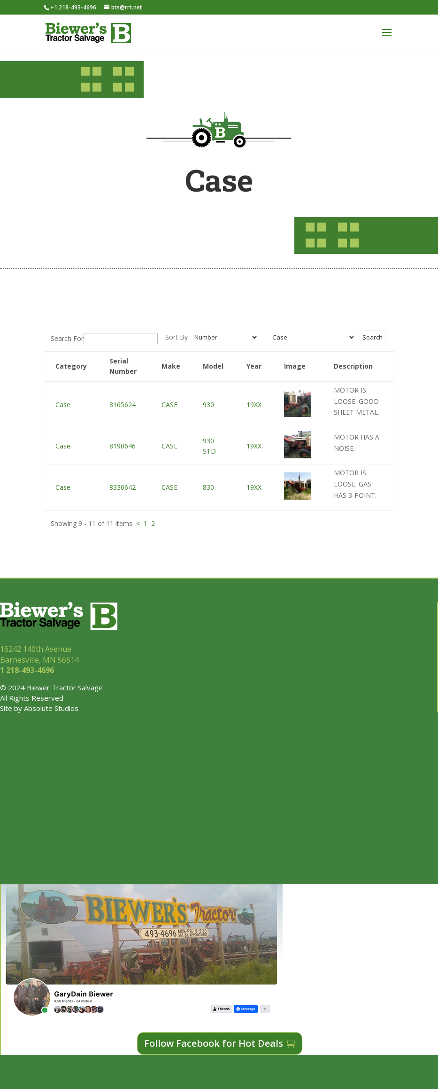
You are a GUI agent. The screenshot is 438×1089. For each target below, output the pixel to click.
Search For (67, 338)
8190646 (122, 445)
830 (208, 487)
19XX (253, 404)
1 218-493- (28, 670)
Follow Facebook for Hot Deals (213, 1043)
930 (208, 404)
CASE (169, 404)
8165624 (122, 404)
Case (62, 404)
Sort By (176, 336)
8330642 (122, 487)
